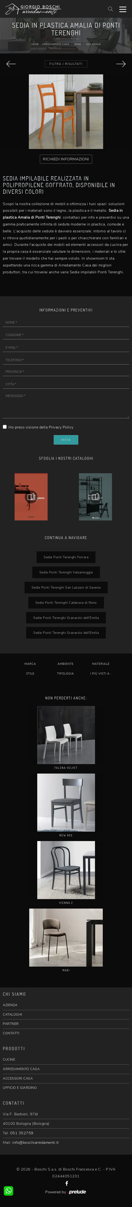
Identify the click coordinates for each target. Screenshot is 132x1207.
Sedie (77, 44)
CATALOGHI (12, 1014)
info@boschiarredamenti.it (35, 1142)
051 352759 (21, 1133)
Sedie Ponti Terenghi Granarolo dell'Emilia (66, 617)
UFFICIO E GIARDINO (20, 1087)
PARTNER (11, 1024)
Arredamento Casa (55, 44)
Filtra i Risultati (66, 64)
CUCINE (9, 1059)
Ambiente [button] (66, 664)
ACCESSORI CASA (18, 1078)
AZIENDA (10, 1005)
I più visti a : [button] (100, 674)
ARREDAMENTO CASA (21, 1069)
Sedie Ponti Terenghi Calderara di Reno (66, 602)
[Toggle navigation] (122, 9)
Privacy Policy (61, 427)
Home (35, 44)
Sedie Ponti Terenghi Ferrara (66, 557)
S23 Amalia (93, 44)
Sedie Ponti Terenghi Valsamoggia (66, 572)
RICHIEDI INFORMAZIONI (66, 159)
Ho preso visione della (41, 427)
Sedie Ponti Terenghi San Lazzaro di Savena (66, 587)
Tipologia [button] (65, 674)
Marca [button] (30, 664)
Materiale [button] (101, 664)
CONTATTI (11, 1033)
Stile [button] (30, 674)
